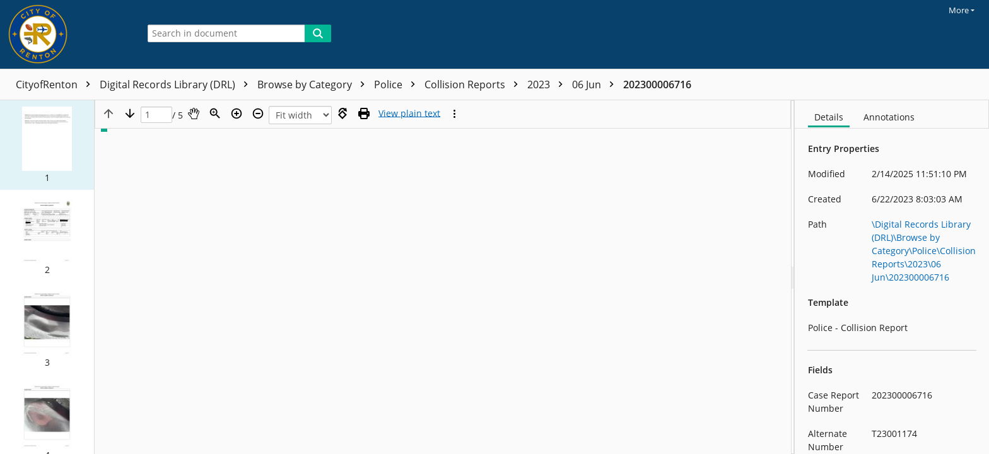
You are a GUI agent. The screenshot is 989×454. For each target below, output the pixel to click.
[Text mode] (409, 113)
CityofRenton (56, 84)
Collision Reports (474, 84)
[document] (892, 277)
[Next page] (130, 113)
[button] (47, 145)
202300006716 (657, 84)
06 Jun (596, 84)
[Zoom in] (236, 113)
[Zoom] (215, 113)
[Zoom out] (258, 113)
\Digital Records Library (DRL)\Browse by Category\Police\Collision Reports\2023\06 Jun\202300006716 (924, 250)
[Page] (156, 115)
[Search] (318, 33)
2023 (548, 84)
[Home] (66, 34)
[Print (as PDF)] (364, 113)
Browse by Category (314, 84)
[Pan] (193, 113)
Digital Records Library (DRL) (177, 84)
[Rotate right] (342, 113)
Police (397, 84)
